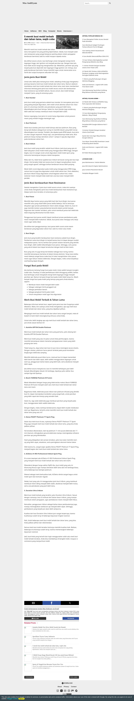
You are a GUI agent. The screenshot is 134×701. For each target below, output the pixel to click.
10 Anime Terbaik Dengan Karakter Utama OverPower (93, 131)
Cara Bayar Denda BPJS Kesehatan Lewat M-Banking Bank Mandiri (95, 142)
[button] (33, 603)
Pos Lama (74, 677)
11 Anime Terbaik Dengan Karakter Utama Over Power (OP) (93, 67)
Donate (70, 618)
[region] (67, 17)
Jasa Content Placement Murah (92, 170)
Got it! (21, 698)
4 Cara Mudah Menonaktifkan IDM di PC (95, 56)
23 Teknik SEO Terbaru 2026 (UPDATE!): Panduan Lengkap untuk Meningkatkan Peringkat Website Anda (95, 73)
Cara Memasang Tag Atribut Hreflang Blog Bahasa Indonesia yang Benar (94, 91)
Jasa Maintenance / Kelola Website (93, 162)
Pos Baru (29, 677)
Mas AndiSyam (30, 3)
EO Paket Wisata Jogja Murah (91, 153)
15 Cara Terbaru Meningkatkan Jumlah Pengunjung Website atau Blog (95, 61)
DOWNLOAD (67, 683)
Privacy (66, 686)
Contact (73, 686)
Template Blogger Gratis (90, 173)
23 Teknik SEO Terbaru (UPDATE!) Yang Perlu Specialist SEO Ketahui (95, 103)
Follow (35, 618)
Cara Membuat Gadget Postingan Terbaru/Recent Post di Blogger (93, 46)
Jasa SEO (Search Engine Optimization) (95, 166)
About (60, 686)
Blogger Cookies (12, 698)
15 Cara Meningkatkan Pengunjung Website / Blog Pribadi (94, 114)
